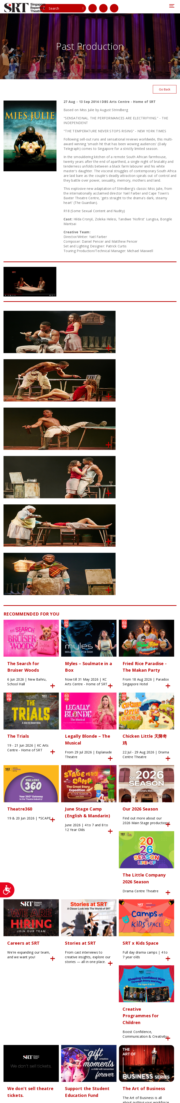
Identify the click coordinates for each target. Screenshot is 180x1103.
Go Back (164, 91)
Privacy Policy (13, 1097)
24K (89, 1092)
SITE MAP (119, 1092)
